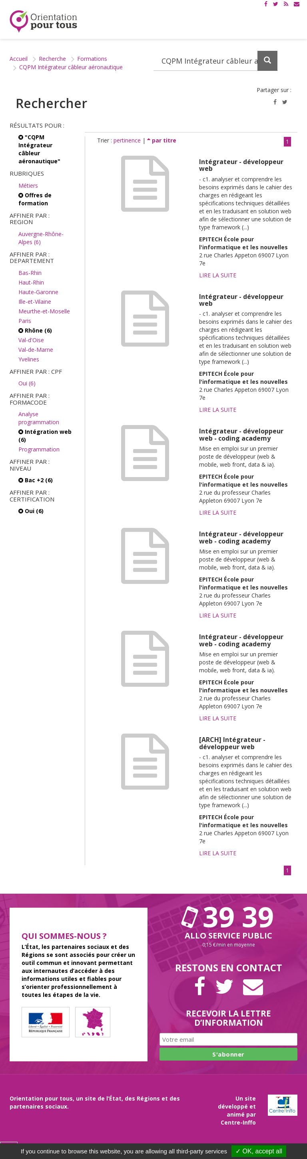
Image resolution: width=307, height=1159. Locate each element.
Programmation (39, 449)
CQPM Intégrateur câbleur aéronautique (71, 67)
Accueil (19, 58)
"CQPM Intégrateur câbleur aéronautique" (39, 149)
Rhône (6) (35, 330)
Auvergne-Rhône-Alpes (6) (41, 238)
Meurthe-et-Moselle (44, 311)
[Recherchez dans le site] (216, 61)
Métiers (28, 185)
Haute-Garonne (38, 292)
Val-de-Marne (35, 349)
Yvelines (28, 359)
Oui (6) (27, 383)
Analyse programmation (38, 418)
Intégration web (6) (45, 435)
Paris (24, 321)
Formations (92, 58)
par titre (161, 140)
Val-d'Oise (31, 340)
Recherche (52, 58)
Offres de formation (35, 199)
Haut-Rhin (31, 282)
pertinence (128, 140)
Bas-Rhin (30, 273)
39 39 (228, 916)
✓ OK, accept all (258, 1151)
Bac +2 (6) (35, 480)
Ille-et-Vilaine (34, 301)
